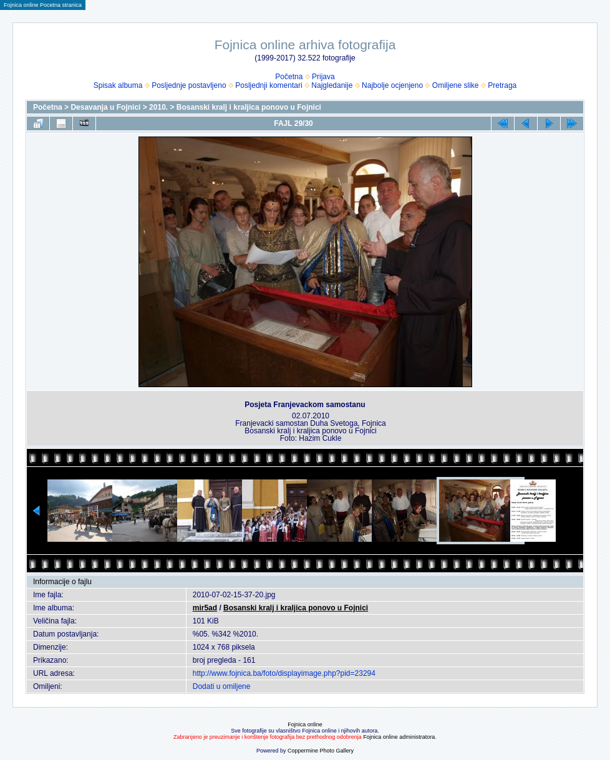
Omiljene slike (455, 85)
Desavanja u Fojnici (105, 107)
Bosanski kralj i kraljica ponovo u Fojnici (249, 107)
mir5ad (205, 608)
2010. (158, 107)
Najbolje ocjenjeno (392, 85)
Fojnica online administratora (399, 737)
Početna (289, 76)
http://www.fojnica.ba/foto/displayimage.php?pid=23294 (284, 673)
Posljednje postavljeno (189, 85)
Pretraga (502, 85)
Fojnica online (305, 724)
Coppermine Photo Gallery (321, 751)
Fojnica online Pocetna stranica (43, 5)
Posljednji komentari (268, 85)
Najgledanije (331, 85)
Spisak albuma (118, 85)
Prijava (323, 76)
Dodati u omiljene (222, 686)
